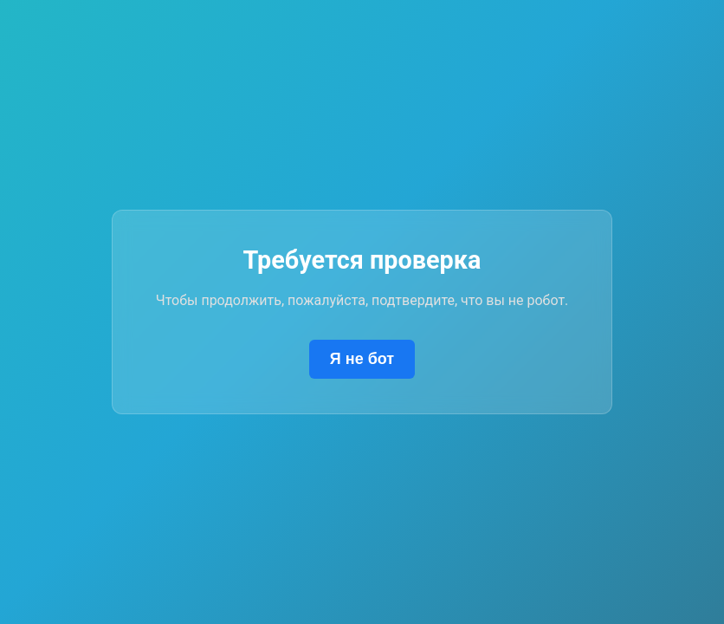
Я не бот (362, 358)
